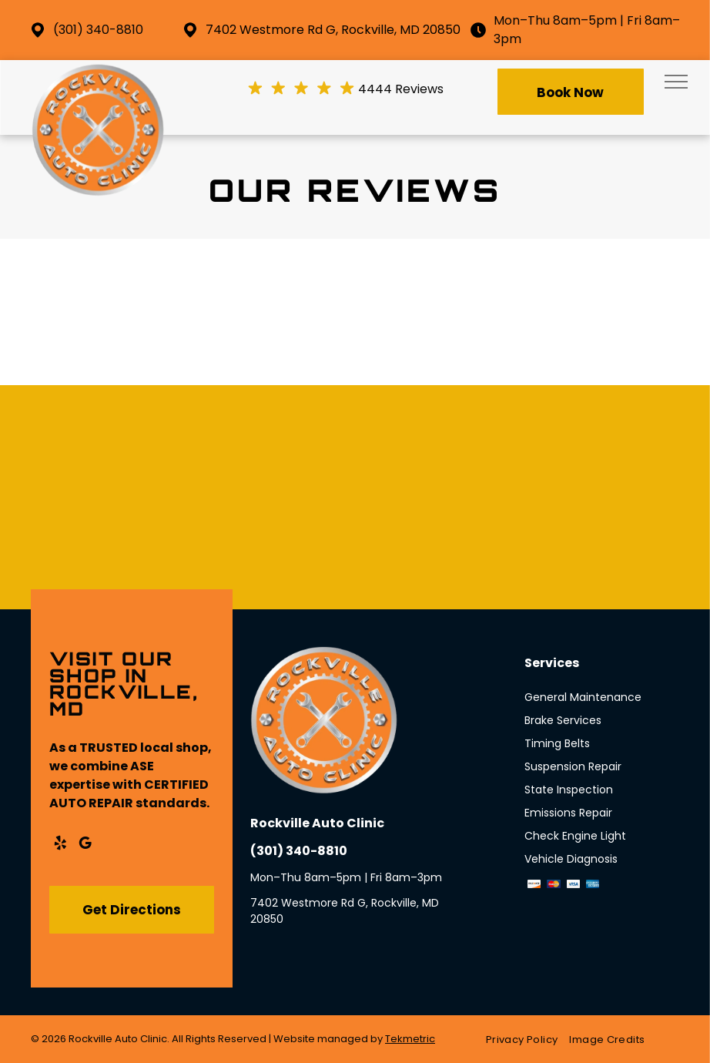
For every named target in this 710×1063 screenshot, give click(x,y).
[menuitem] (527, 1039)
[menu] (676, 82)
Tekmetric (410, 1038)
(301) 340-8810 (98, 30)
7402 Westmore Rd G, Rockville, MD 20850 (333, 30)
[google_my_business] (84, 845)
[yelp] (60, 845)
